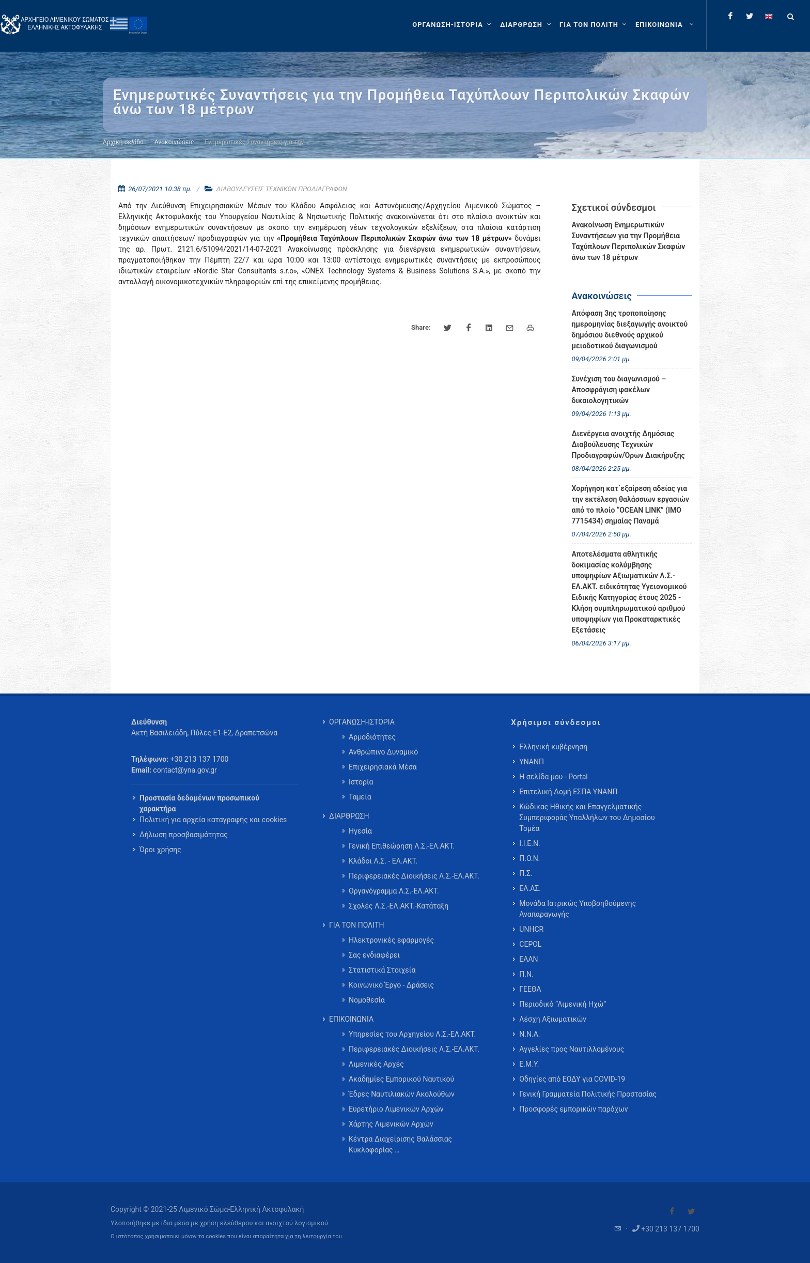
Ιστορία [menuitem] (361, 782)
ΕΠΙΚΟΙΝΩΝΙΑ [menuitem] (351, 1019)
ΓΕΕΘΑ (530, 989)
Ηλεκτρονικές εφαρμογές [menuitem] (391, 940)
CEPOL (530, 944)
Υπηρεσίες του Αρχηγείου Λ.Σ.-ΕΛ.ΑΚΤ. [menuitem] (412, 1034)
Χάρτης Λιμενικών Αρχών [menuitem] (391, 1124)
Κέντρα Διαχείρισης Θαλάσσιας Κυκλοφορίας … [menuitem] (400, 1144)
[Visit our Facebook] (672, 1211)
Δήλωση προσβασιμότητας (183, 834)
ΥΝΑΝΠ (531, 762)
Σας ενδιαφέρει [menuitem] (374, 955)
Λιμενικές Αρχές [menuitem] (376, 1064)
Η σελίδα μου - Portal (553, 777)
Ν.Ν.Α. (529, 1034)
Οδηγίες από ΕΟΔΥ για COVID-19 (572, 1079)
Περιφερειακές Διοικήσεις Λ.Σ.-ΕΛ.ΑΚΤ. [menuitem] (414, 876)
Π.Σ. (525, 873)
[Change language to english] (768, 16)
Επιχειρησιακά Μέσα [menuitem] (383, 767)
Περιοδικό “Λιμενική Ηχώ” (562, 1004)
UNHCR (531, 929)
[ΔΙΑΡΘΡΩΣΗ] (526, 25)
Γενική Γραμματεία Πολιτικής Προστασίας (588, 1094)
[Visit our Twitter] (691, 1211)
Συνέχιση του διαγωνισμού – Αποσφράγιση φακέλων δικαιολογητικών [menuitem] (619, 390)
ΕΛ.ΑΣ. (530, 888)
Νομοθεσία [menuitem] (367, 1000)
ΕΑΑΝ (528, 959)
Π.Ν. (526, 974)
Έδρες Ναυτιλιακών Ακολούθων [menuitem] (402, 1094)
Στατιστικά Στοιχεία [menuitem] (382, 970)
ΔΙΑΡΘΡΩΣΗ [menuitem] (349, 816)
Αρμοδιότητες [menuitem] (372, 737)
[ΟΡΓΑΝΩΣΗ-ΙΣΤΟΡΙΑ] (453, 25)
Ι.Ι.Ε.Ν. (529, 843)
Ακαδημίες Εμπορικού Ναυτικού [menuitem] (401, 1079)
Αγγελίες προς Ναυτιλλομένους (571, 1049)
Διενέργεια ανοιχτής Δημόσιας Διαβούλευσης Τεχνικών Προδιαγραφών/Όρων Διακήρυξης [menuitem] (628, 444)
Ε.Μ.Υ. (529, 1064)
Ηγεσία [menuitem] (360, 831)
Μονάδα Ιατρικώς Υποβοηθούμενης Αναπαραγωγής (577, 908)
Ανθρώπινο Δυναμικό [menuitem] (383, 752)
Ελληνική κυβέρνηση (553, 747)
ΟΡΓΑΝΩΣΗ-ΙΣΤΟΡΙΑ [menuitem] (362, 722)
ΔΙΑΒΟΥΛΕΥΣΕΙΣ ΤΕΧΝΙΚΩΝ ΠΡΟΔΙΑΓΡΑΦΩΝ (281, 189)
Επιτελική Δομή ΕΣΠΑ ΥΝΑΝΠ (568, 792)
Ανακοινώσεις (174, 142)
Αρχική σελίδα (123, 142)
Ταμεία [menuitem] (360, 797)
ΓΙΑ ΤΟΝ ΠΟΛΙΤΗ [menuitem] (356, 925)
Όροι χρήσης (160, 849)
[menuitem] (665, 25)
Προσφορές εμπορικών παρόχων (573, 1109)
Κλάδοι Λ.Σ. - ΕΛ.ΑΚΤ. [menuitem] (383, 861)
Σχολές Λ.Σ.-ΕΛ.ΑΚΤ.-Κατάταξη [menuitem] (398, 906)
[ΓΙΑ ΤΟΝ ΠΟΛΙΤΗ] (594, 25)
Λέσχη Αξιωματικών (552, 1019)
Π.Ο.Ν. (529, 858)
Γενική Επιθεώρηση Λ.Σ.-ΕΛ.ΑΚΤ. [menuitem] (402, 846)
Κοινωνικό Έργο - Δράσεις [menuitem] (391, 985)
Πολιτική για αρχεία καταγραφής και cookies (213, 819)
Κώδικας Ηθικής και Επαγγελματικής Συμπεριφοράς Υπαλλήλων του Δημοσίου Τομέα (587, 818)
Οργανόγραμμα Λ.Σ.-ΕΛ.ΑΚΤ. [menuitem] (394, 891)
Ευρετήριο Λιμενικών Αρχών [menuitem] (396, 1109)
